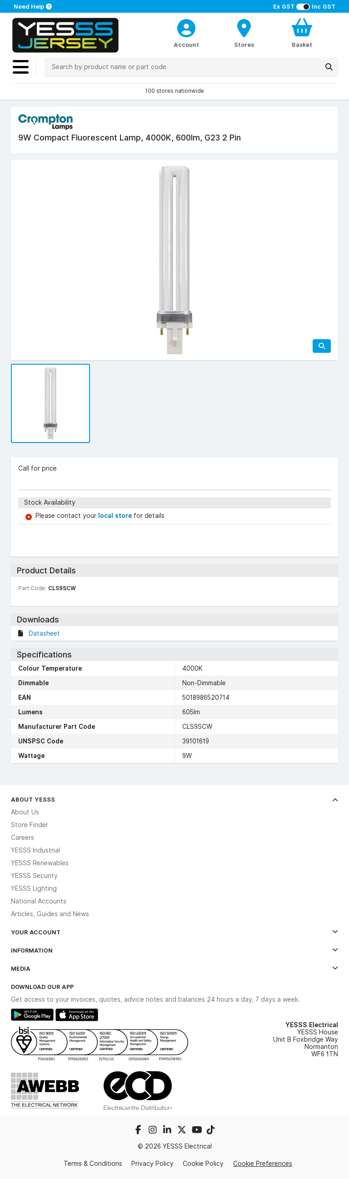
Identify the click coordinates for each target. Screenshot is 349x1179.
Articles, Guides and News (50, 914)
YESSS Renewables (40, 863)
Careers (22, 837)
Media (174, 968)
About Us (25, 812)
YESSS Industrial (35, 850)
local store (116, 515)
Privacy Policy (152, 1163)
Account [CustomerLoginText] (186, 44)
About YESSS (174, 799)
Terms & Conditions (93, 1163)
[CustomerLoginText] (186, 26)
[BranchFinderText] (244, 32)
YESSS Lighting (34, 888)
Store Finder (29, 824)
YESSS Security (34, 875)
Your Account (174, 932)
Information (174, 950)
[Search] (329, 67)
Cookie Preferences (262, 1163)
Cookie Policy (203, 1163)
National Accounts (38, 901)
